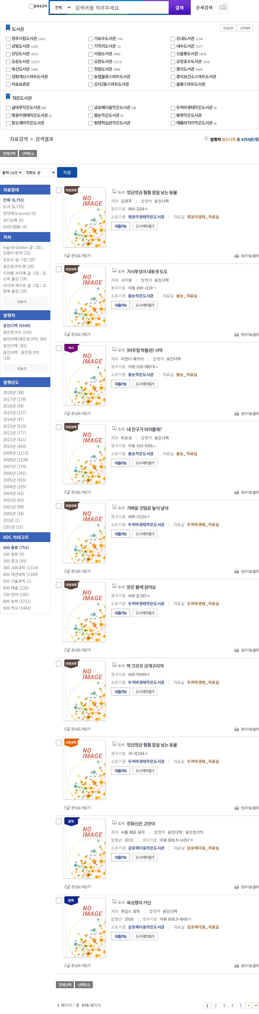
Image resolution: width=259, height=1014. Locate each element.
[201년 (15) (13, 527)
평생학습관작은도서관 (112, 123)
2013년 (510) (14, 426)
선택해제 (245, 28)
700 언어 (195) (16, 594)
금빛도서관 (20, 46)
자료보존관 (20, 84)
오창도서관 (103, 61)
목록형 (251, 171)
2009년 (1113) (16, 453)
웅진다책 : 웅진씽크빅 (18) (21, 355)
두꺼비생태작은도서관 (197, 107)
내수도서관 (185, 46)
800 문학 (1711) (17, 601)
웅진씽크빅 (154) (17, 332)
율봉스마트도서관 (190, 84)
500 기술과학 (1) (17, 581)
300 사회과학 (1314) (20, 567)
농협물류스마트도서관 (112, 76)
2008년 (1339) (16, 459)
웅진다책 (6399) (16, 325)
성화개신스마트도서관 (29, 76)
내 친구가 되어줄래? (144, 429)
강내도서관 (185, 38)
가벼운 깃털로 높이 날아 (147, 507)
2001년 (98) (13, 507)
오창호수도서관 (189, 61)
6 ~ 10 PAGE (249, 1005)
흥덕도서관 (185, 69)
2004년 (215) (14, 486)
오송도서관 (20, 61)
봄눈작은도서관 (109, 115)
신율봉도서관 (187, 53)
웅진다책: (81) (15, 345)
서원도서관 (103, 53)
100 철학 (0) (13, 554)
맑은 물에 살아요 (141, 587)
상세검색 (204, 7)
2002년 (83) (13, 500)
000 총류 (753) (16, 547)
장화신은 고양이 (141, 823)
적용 (67, 172)
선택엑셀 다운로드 (239, 154)
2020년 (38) (13, 392)
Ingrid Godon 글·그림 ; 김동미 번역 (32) (23, 250)
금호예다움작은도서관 (115, 107)
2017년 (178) (14, 399)
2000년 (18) (13, 513)
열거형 (242, 171)
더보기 (25, 301)
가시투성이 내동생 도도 (147, 271)
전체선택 (228, 28)
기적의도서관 (105, 46)
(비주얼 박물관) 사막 (145, 350)
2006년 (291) (14, 473)
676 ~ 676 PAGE (256, 1005)
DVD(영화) (15, 227)
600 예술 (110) (16, 588)
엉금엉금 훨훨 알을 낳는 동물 (152, 192)
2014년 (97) (13, 419)
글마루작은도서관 (29, 107)
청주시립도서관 (24, 38)
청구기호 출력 (249, 255)
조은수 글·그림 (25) (19, 259)
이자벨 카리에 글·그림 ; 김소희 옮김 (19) (24, 275)
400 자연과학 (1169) (20, 574)
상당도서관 (20, 53)
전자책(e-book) (19, 213)
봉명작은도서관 (189, 115)
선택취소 (28, 153)
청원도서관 (103, 69)
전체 (13, 200)
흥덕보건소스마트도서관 (196, 76)
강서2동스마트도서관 (111, 84)
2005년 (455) (14, 480)
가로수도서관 (105, 38)
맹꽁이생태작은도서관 (32, 115)
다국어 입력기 (223, 7)
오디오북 (13, 220)
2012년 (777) (14, 433)
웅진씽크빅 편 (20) (18, 266)
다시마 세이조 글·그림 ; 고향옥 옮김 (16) (24, 288)
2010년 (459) (14, 446)
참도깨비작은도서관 (27, 123)
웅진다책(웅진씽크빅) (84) (25, 339)
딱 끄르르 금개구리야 (145, 665)
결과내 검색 (38, 6)
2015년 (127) (14, 412)
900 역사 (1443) (17, 608)
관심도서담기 (81, 255)
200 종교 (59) (15, 561)
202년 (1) (11, 520)
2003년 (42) (13, 493)
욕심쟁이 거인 (139, 902)
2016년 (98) (13, 406)
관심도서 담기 (158, 154)
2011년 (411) (14, 439)
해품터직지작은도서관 (197, 123)
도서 (13, 206)
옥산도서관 (20, 69)
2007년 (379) (14, 466)
